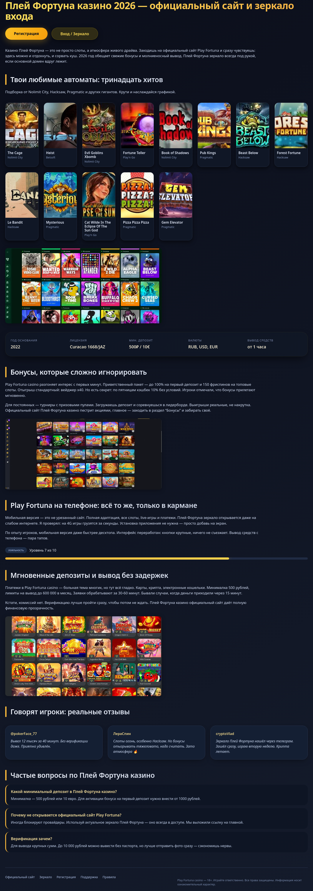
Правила (109, 877)
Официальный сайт (20, 877)
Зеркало (45, 877)
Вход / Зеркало (74, 33)
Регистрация (26, 33)
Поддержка (89, 877)
